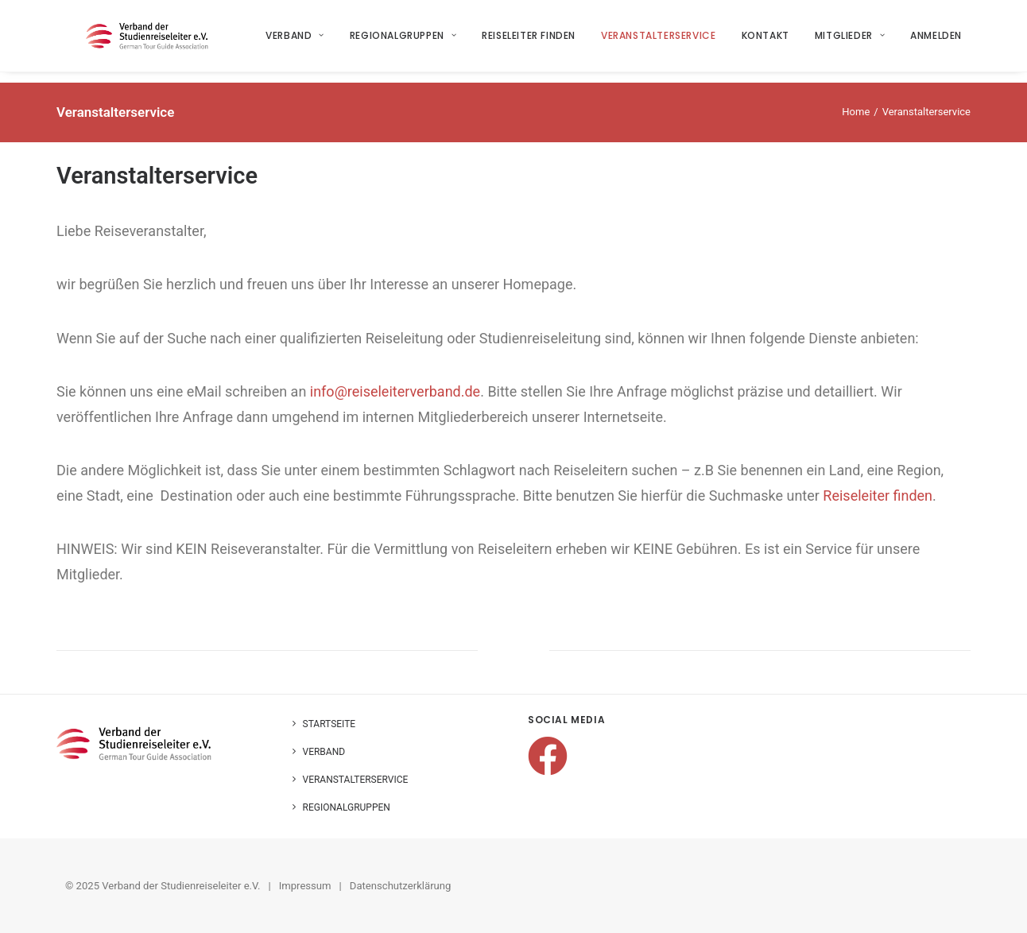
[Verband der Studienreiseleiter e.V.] (151, 41)
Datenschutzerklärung (400, 886)
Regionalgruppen (403, 41)
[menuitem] (301, 41)
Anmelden (937, 41)
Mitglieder (850, 41)
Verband (295, 41)
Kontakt (765, 41)
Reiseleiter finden (529, 41)
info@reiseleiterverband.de (395, 391)
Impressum (305, 886)
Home (856, 112)
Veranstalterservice (659, 41)
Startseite (329, 724)
